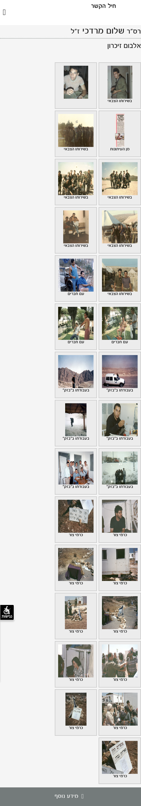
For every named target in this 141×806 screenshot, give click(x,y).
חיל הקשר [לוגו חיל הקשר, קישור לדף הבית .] (103, 6)
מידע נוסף (70, 796)
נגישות (7, 612)
